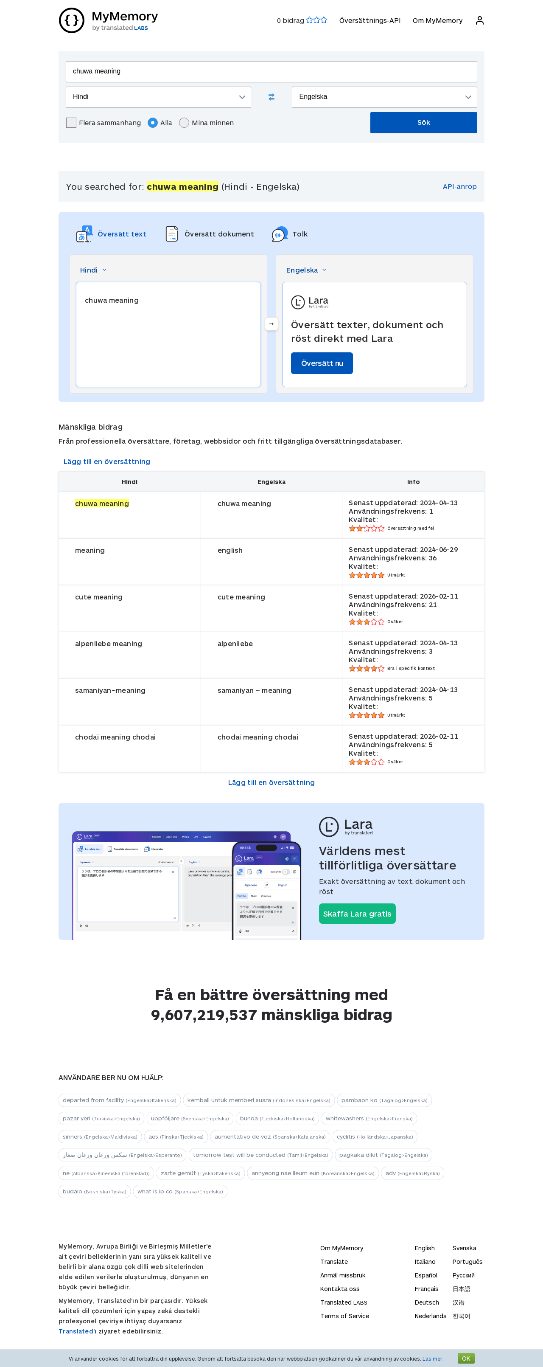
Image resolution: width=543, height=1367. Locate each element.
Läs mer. (433, 1358)
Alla (160, 123)
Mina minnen (206, 123)
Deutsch (427, 1302)
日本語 (461, 1288)
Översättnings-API (369, 20)
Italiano (425, 1261)
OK (466, 1358)
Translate (334, 1261)
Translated (76, 1331)
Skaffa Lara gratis (357, 913)
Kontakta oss (340, 1288)
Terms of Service (344, 1315)
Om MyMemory (437, 20)
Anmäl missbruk (343, 1275)
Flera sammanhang (103, 123)
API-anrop (460, 186)
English (425, 1248)
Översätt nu (322, 363)
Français (427, 1288)
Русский (464, 1275)
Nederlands (431, 1315)
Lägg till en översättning (107, 461)
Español (426, 1275)
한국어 (461, 1315)
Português (468, 1261)
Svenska (464, 1248)
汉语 (459, 1302)
